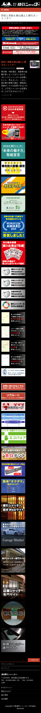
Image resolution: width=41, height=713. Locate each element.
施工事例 (4, 695)
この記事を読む (5, 95)
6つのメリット (6, 687)
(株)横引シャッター (21, 706)
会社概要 (4, 699)
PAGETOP (34, 660)
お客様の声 (20, 68)
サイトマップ (5, 668)
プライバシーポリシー (7, 664)
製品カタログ (6, 691)
